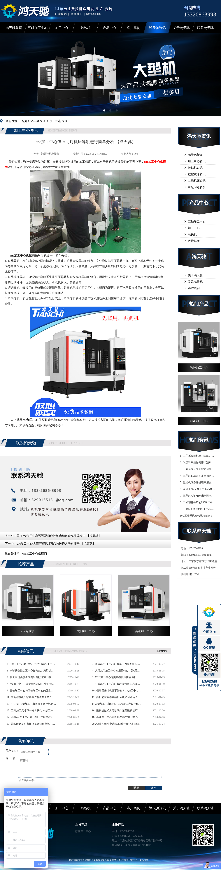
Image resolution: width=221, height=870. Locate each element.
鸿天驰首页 (14, 28)
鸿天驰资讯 (157, 28)
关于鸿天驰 (181, 28)
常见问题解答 (197, 187)
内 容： (12, 758)
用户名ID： (12, 750)
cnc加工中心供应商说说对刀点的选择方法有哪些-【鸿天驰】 (56, 543)
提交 (153, 787)
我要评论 (26, 741)
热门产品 (198, 304)
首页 (24, 121)
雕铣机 (86, 28)
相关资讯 (26, 651)
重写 (136, 787)
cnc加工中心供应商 (34, 553)
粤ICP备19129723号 (127, 860)
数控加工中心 (83, 831)
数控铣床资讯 (197, 174)
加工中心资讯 (58, 121)
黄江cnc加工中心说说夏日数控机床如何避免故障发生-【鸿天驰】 (59, 535)
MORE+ (162, 651)
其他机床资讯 (197, 180)
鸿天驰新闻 (195, 154)
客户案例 (133, 28)
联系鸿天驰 (205, 28)
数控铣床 (194, 240)
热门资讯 (198, 440)
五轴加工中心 (38, 28)
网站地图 (144, 860)
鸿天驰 (199, 256)
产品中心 (109, 28)
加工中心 (61, 28)
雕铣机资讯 (195, 167)
